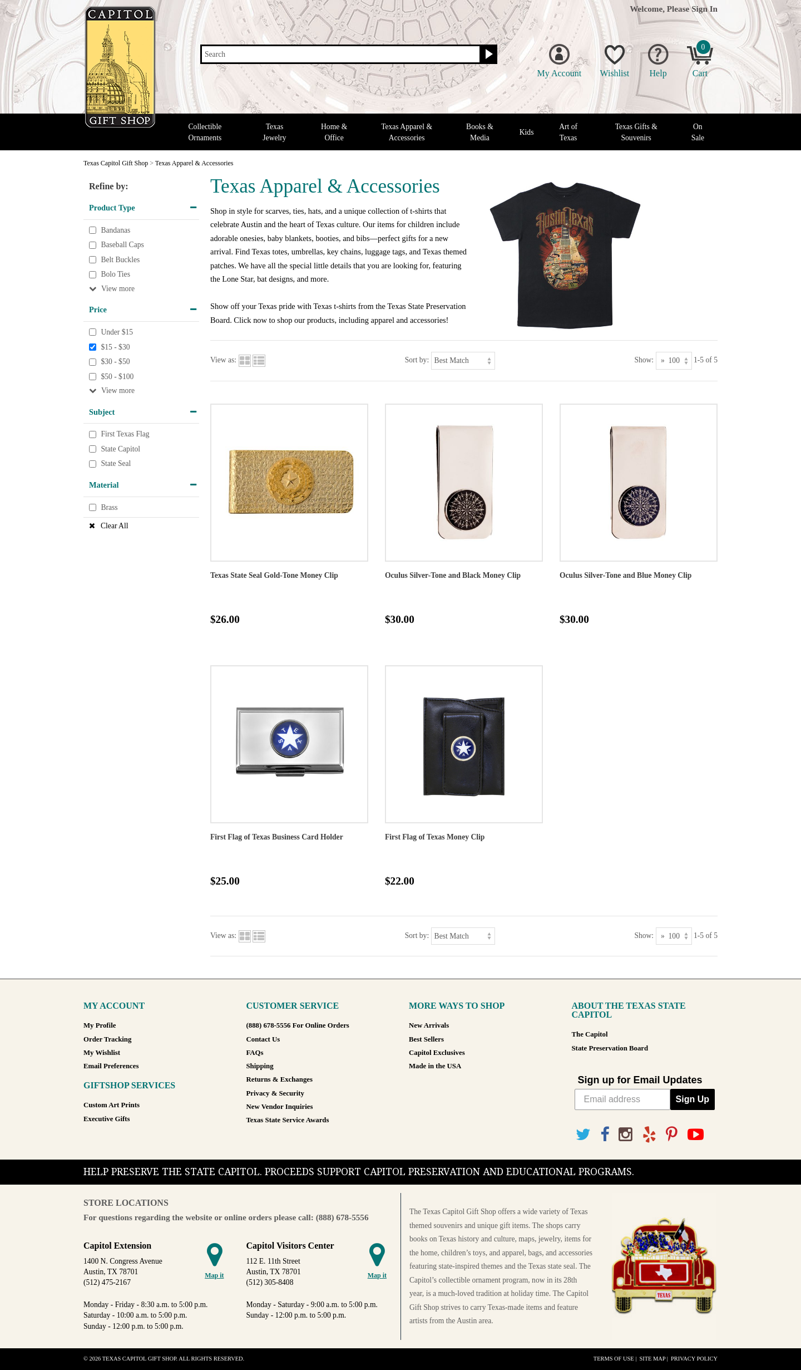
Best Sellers (426, 1039)
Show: (644, 360)
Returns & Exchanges (279, 1079)
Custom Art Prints (111, 1105)
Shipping (260, 1066)
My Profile (99, 1025)
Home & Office (334, 131)
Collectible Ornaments (205, 131)
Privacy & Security (275, 1093)
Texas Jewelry (274, 131)
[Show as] (674, 360)
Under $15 (117, 332)
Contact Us (263, 1039)
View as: (223, 360)
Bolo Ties (115, 275)
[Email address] (622, 1099)
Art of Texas (568, 131)
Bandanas (115, 230)
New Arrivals (429, 1025)
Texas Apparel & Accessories (406, 131)
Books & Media (479, 131)
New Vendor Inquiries (279, 1107)
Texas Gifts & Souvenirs (636, 131)
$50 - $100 (117, 376)
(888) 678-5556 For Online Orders (297, 1025)
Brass (109, 507)
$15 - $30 (115, 347)
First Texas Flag (125, 434)
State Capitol (120, 449)
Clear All (114, 526)
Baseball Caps (122, 244)
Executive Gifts (106, 1119)
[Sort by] (463, 360)
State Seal (116, 464)
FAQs (255, 1053)
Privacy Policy (694, 1359)
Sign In (704, 8)
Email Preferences (111, 1066)
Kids (527, 132)
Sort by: (417, 360)
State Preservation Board (610, 1048)
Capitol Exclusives (437, 1053)
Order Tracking (107, 1039)
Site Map (652, 1359)
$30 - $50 (115, 361)
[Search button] (487, 54)
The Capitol (590, 1034)
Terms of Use (614, 1359)
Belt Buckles (120, 260)
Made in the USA (435, 1066)
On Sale (697, 131)
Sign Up (692, 1099)
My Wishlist (101, 1053)
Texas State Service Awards (287, 1120)
